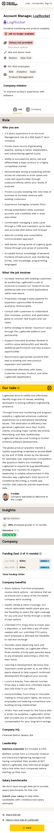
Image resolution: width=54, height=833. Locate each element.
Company (33, 109)
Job (17, 109)
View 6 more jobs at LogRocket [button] (20, 820)
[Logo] (10, 4)
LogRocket (41, 16)
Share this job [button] (11, 814)
